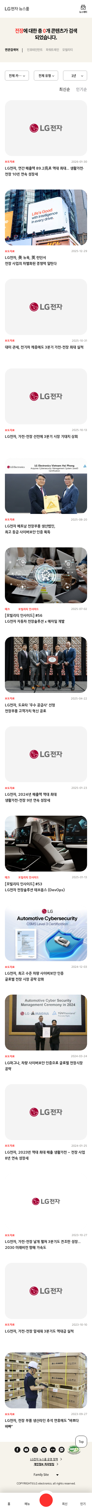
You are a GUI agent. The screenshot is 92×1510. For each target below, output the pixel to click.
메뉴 (27, 1504)
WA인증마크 (73, 1449)
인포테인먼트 (34, 50)
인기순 (81, 89)
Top (81, 1442)
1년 (73, 75)
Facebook (17, 1450)
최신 (64, 1504)
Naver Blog (44, 1450)
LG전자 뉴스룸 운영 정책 (44, 1459)
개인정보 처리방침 (44, 1464)
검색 (46, 1500)
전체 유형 (45, 75)
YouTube (26, 1450)
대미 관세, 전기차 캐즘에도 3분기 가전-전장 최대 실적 (44, 347)
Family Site (45, 1474)
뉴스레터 (83, 11)
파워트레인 (52, 50)
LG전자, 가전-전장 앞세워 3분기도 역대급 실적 (39, 1331)
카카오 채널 (62, 1450)
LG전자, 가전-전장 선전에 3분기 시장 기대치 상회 (41, 436)
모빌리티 (67, 50)
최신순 (64, 89)
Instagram (35, 1450)
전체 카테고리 (18, 75)
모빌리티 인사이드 (28, 609)
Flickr (53, 1450)
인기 (83, 1504)
